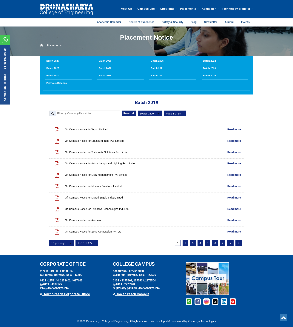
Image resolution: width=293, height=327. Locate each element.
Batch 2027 (52, 60)
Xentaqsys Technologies (202, 321)
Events (245, 22)
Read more (234, 129)
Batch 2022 (105, 68)
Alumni (229, 22)
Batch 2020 (209, 68)
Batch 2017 (157, 75)
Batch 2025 (157, 60)
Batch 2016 (209, 75)
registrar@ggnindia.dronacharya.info (136, 287)
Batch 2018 (105, 75)
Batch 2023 (52, 68)
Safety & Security (172, 22)
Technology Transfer (237, 8)
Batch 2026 (105, 60)
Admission (210, 8)
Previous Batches (56, 83)
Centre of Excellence (141, 22)
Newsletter (210, 22)
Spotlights (168, 8)
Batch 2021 (157, 68)
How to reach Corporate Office (65, 294)
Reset (128, 113)
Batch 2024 (209, 60)
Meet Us (128, 8)
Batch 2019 (52, 75)
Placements (189, 8)
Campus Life (147, 8)
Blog (194, 22)
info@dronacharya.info (54, 287)
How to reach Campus (131, 294)
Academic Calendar (109, 22)
